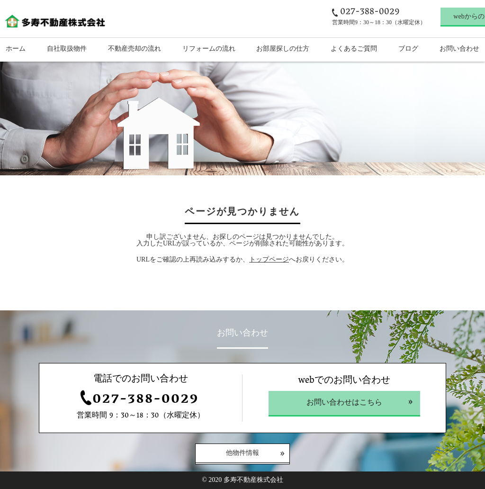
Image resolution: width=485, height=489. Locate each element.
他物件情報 (242, 453)
